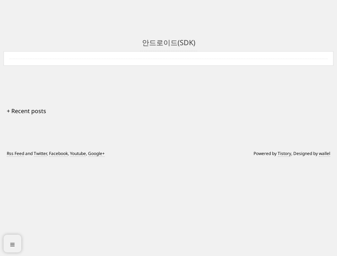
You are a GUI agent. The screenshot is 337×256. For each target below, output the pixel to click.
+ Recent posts (26, 111)
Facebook (58, 153)
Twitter (40, 153)
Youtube (78, 153)
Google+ (96, 153)
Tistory (284, 153)
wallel (324, 153)
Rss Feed (15, 153)
